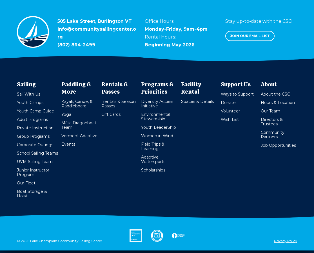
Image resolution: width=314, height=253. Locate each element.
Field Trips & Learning (152, 146)
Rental (152, 37)
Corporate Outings (35, 144)
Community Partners (272, 134)
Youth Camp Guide (35, 111)
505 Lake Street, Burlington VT (94, 21)
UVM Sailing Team (35, 161)
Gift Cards (111, 114)
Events (68, 144)
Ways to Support (237, 94)
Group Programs (33, 136)
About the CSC (275, 94)
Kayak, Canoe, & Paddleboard (77, 104)
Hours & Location (278, 102)
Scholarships (153, 170)
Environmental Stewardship (155, 116)
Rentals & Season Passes (118, 104)
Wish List (230, 119)
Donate (228, 102)
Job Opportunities (278, 145)
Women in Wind (157, 135)
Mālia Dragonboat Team (78, 125)
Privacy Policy (285, 241)
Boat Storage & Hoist (32, 193)
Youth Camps (30, 102)
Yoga (66, 114)
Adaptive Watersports (153, 159)
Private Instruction (35, 127)
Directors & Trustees (272, 121)
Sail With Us (28, 94)
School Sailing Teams (37, 153)
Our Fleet (26, 183)
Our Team (270, 111)
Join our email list (250, 36)
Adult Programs (32, 119)
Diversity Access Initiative (157, 104)
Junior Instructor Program (33, 172)
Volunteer (230, 111)
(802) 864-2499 (76, 45)
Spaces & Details (197, 101)
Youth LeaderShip (158, 127)
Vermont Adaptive (79, 135)
